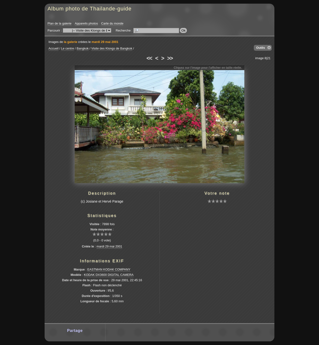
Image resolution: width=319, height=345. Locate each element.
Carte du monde (112, 23)
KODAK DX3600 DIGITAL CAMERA (109, 275)
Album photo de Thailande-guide (90, 9)
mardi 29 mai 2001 (105, 42)
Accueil (53, 48)
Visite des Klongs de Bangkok (111, 48)
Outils (260, 47)
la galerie (70, 42)
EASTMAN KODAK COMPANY (108, 269)
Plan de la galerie (60, 23)
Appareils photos (86, 23)
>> (170, 58)
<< (149, 58)
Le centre (67, 48)
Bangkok (83, 48)
